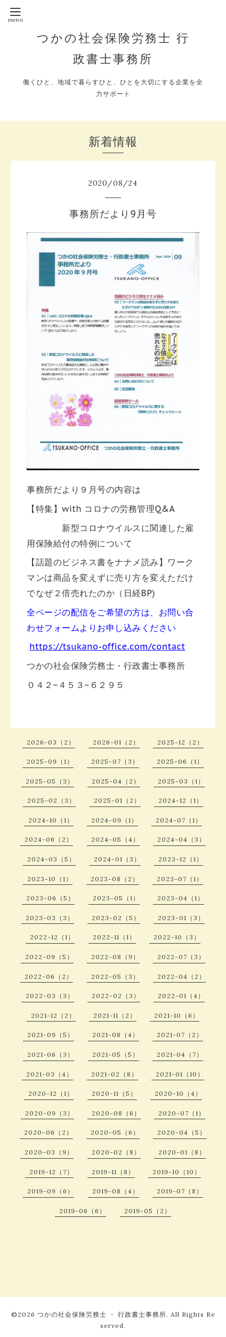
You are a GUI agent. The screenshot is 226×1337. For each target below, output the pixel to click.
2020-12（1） (51, 1093)
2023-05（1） (116, 898)
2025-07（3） (115, 761)
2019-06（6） (82, 1211)
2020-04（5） (181, 1132)
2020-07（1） (181, 1113)
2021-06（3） (50, 1054)
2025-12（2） (180, 742)
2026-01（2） (116, 742)
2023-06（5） (50, 898)
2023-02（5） (116, 918)
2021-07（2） (180, 1035)
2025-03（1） (181, 781)
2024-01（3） (117, 859)
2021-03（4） (49, 1074)
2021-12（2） (53, 1015)
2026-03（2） (51, 742)
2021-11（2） (114, 1015)
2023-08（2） (115, 879)
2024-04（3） (181, 839)
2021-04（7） (180, 1054)
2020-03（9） (49, 1152)
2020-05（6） (115, 1132)
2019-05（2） (147, 1211)
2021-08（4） (115, 1035)
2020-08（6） (116, 1113)
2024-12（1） (180, 800)
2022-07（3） (181, 957)
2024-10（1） (51, 820)
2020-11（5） (114, 1093)
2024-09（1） (114, 820)
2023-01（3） (181, 918)
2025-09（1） (50, 761)
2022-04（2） (181, 976)
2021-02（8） (114, 1074)
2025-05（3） (50, 781)
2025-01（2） (117, 800)
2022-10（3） (177, 937)
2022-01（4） (181, 996)
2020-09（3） (49, 1113)
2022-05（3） (115, 976)
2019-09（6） (50, 1191)
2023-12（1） (180, 859)
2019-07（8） (180, 1191)
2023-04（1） (180, 898)
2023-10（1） (49, 879)
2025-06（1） (180, 761)
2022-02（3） (116, 996)
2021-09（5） (50, 1035)
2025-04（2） (116, 781)
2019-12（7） (51, 1172)
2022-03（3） (50, 996)
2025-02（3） (51, 800)
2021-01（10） (180, 1074)
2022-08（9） (115, 957)
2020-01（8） (182, 1152)
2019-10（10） (176, 1172)
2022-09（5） (49, 957)
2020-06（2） (48, 1132)
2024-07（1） (179, 820)
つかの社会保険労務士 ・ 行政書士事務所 (101, 1314)
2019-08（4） (115, 1191)
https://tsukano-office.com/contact (107, 646)
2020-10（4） (178, 1093)
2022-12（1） (52, 937)
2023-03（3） (50, 918)
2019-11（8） (113, 1172)
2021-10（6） (176, 1015)
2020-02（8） (116, 1152)
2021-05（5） (115, 1054)
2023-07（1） (180, 879)
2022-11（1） (114, 937)
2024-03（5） (51, 859)
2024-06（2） (49, 839)
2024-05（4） (115, 839)
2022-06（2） (49, 976)
